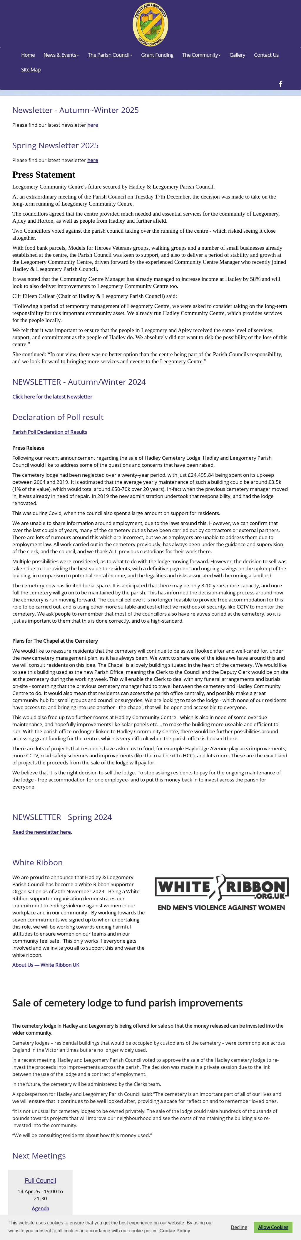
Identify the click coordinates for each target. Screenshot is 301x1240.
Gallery (237, 54)
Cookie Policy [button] (174, 1230)
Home (28, 54)
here (92, 124)
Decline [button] (239, 1227)
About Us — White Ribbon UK (45, 964)
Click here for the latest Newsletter (52, 396)
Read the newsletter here (41, 831)
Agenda (40, 1208)
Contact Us (266, 54)
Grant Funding (157, 54)
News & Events (61, 54)
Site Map (31, 69)
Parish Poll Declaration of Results (49, 431)
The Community (201, 54)
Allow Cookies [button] (273, 1227)
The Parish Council (110, 54)
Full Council (40, 1180)
